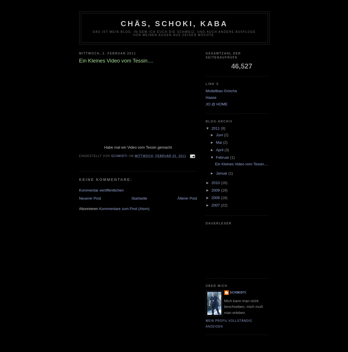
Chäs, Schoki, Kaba (174, 23)
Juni (220, 135)
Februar (223, 157)
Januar (222, 173)
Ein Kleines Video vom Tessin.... (241, 164)
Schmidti (238, 292)
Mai (219, 142)
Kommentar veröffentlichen (101, 190)
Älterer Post (187, 198)
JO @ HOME (217, 104)
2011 (216, 128)
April (220, 150)
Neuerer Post (90, 198)
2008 (216, 198)
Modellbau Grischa (221, 91)
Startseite (139, 198)
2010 (216, 183)
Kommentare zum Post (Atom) (124, 209)
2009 (216, 190)
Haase (211, 97)
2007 (216, 205)
